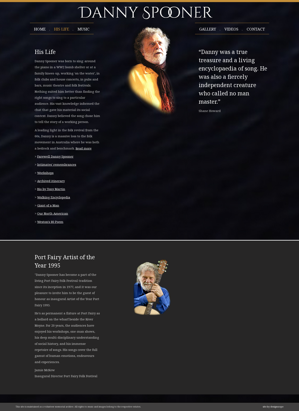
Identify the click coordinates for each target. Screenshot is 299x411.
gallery (207, 29)
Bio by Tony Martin (51, 189)
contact (256, 29)
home (40, 29)
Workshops (45, 173)
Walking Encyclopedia (53, 197)
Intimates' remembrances (56, 164)
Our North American (52, 213)
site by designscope (273, 406)
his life (61, 29)
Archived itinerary (51, 181)
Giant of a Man (48, 205)
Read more (84, 148)
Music (83, 29)
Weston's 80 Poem (50, 222)
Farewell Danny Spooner (55, 156)
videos (231, 29)
